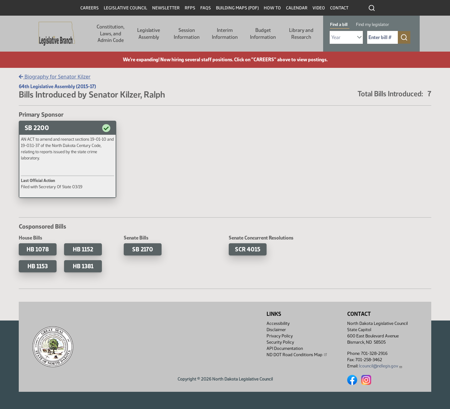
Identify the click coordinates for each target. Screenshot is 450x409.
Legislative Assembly (148, 33)
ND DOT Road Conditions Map (297, 354)
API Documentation (285, 348)
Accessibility (278, 323)
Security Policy (280, 342)
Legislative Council (125, 8)
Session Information (187, 33)
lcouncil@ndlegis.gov (380, 366)
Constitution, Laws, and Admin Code (110, 33)
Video (318, 8)
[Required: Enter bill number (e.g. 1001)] (382, 37)
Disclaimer (276, 329)
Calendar (297, 8)
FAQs (205, 8)
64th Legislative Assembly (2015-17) (57, 86)
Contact (339, 8)
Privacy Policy (280, 336)
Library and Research (301, 33)
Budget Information (263, 33)
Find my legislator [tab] (372, 24)
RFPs (190, 8)
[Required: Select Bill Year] (346, 37)
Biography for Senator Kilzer (55, 76)
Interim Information (225, 33)
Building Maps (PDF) (237, 8)
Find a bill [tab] (339, 24)
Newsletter (166, 8)
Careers (89, 8)
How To (272, 8)
